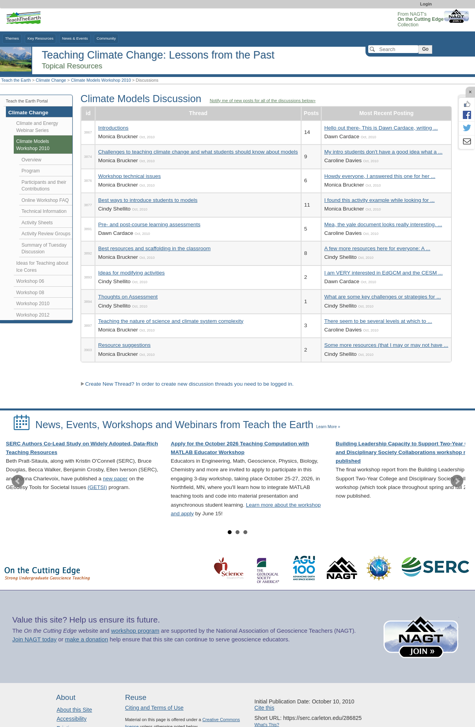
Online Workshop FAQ (45, 200)
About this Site (74, 710)
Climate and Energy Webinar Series (37, 127)
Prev (18, 481)
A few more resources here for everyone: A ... (377, 248)
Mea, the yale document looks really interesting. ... (383, 224)
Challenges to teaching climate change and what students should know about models (198, 152)
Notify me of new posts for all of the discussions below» (263, 100)
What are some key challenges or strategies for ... (382, 297)
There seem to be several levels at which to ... (378, 321)
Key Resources (40, 38)
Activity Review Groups (46, 233)
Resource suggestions (124, 345)
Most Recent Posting (386, 113)
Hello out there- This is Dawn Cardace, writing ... (381, 128)
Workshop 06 (30, 281)
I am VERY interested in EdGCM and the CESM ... (383, 273)
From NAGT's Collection (421, 19)
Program (31, 171)
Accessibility (71, 719)
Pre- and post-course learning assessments (149, 224)
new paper (115, 479)
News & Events (75, 38)
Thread (198, 113)
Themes (12, 38)
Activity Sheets (37, 222)
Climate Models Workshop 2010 (101, 80)
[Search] (393, 49)
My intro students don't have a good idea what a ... (383, 152)
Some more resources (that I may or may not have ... (386, 345)
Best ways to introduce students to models (147, 200)
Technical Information (44, 211)
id (88, 113)
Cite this (264, 708)
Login (426, 4)
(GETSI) (97, 487)
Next (457, 481)
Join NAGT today (34, 639)
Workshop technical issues (129, 176)
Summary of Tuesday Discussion (44, 248)
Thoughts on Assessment (128, 297)
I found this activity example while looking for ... (379, 200)
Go (425, 49)
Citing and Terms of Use (154, 708)
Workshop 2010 (32, 303)
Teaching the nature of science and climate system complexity (170, 321)
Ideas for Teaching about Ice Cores (42, 266)
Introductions (113, 128)
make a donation (86, 639)
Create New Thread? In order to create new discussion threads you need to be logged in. (187, 384)
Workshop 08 (30, 292)
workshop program (135, 631)
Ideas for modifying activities (131, 273)
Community (106, 38)
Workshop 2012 (32, 315)
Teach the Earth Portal (27, 101)
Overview (32, 160)
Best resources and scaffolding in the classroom (154, 248)
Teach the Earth (16, 80)
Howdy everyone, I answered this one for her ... (379, 176)
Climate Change (51, 80)
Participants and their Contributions (44, 185)
